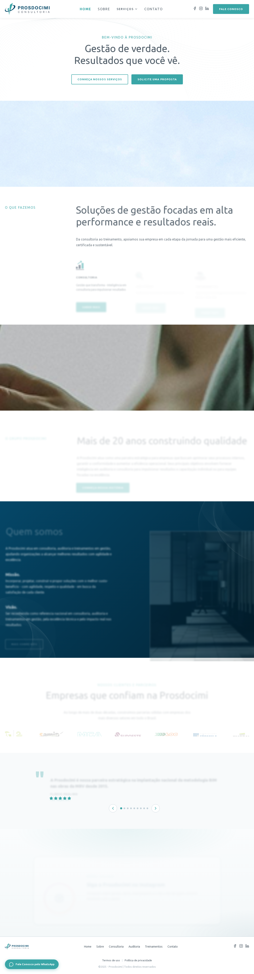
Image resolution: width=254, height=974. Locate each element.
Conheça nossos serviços (99, 79)
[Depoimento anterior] (113, 808)
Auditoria (134, 946)
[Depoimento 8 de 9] (144, 808)
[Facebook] (195, 9)
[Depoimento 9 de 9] (147, 808)
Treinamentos (154, 946)
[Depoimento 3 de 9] (128, 808)
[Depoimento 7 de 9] (141, 808)
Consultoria (116, 946)
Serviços (127, 9)
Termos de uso (111, 960)
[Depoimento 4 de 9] (131, 808)
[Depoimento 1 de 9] (121, 808)
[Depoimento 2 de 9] (124, 808)
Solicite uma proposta (157, 79)
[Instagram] (201, 9)
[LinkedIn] (207, 9)
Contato (153, 9)
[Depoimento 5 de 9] (134, 808)
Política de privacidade (138, 960)
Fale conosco (231, 9)
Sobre (104, 9)
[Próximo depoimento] (155, 808)
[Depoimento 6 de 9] (137, 808)
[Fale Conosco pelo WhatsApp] (32, 964)
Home (85, 9)
